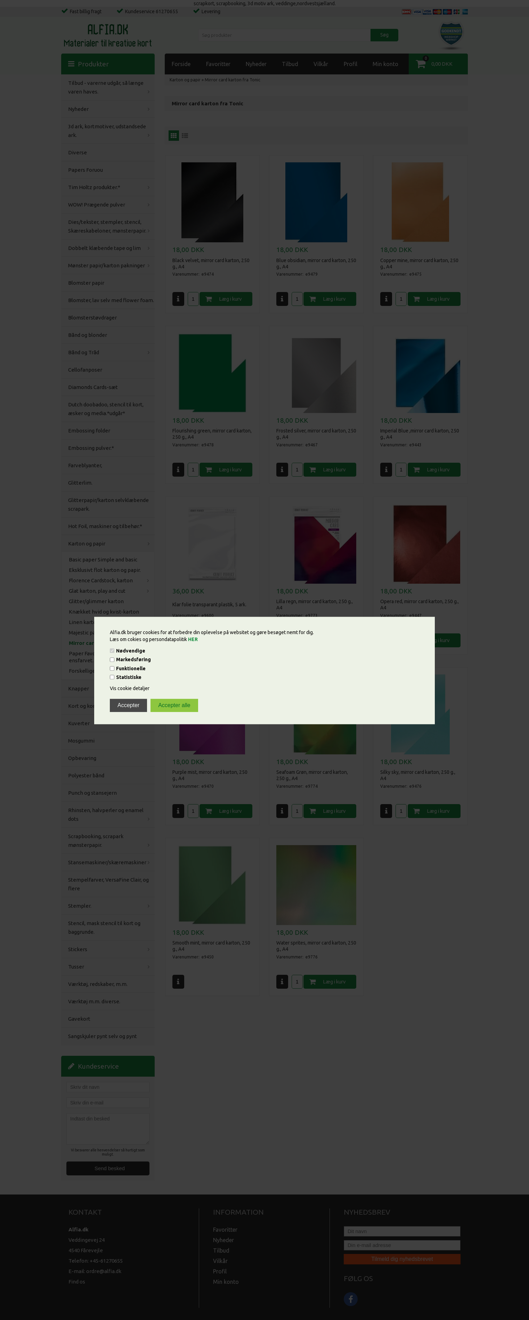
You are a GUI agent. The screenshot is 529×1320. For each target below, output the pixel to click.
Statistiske (128, 677)
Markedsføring (133, 660)
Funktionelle (131, 668)
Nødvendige (130, 651)
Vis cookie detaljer (129, 688)
